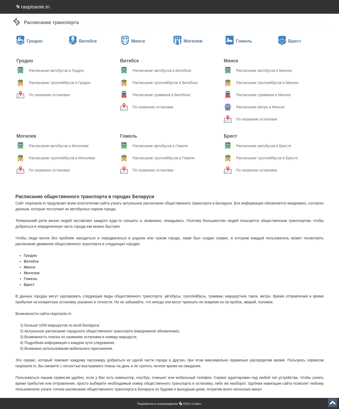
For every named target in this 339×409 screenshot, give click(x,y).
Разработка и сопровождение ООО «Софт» (169, 403)
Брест (289, 41)
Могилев (188, 41)
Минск (133, 41)
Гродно (29, 41)
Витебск (83, 41)
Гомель (239, 41)
